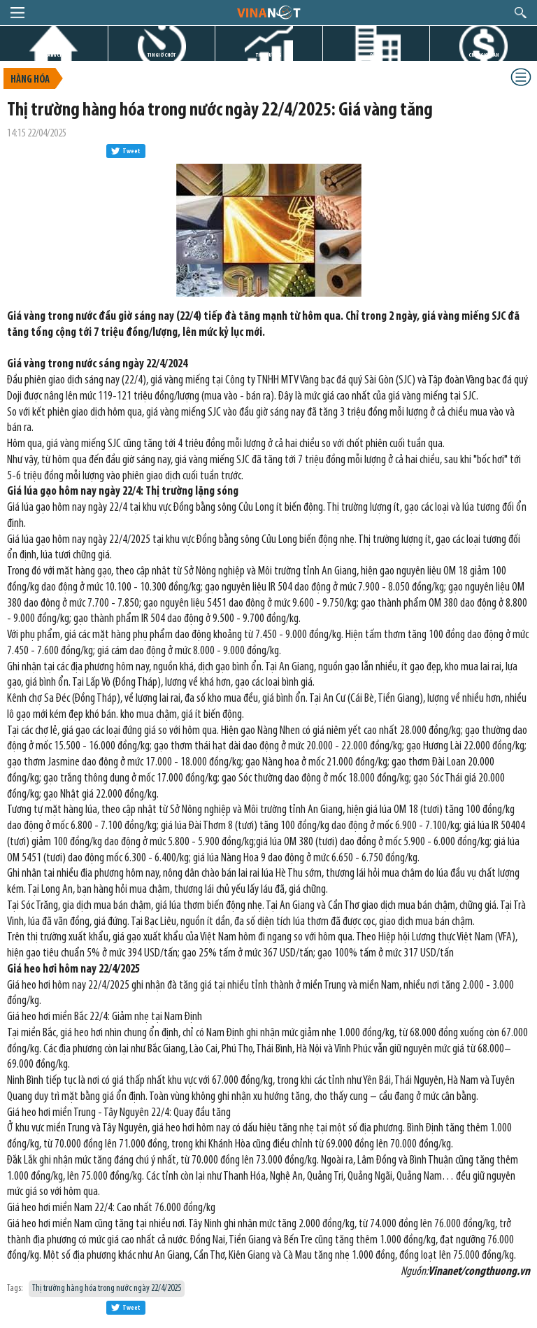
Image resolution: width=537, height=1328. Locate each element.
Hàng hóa (30, 80)
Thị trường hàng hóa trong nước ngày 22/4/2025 (106, 1288)
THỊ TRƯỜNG (268, 55)
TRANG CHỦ (54, 55)
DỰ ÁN (376, 55)
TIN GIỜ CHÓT (162, 55)
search (521, 12)
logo (268, 11)
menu (17, 12)
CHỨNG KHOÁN (483, 55)
